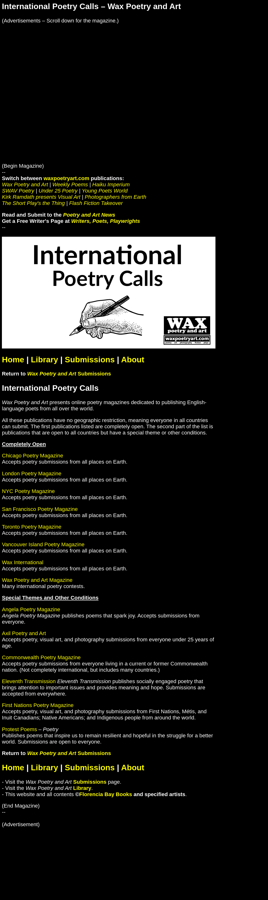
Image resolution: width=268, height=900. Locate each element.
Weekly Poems (70, 185)
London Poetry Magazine (31, 474)
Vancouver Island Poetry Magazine (43, 544)
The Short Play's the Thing (33, 203)
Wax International (22, 562)
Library (44, 359)
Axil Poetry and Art (24, 633)
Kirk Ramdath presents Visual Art (41, 197)
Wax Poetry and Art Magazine (37, 580)
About (132, 359)
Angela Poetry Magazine (31, 609)
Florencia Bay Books (105, 794)
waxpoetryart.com (66, 178)
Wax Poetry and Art (25, 185)
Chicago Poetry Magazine (32, 456)
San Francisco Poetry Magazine (40, 509)
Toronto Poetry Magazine (31, 527)
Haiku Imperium (111, 185)
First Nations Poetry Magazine (38, 705)
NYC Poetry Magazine (28, 491)
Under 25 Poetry (58, 191)
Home (13, 359)
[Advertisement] (134, 57)
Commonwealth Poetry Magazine (41, 657)
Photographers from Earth (115, 197)
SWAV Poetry (18, 191)
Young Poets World (105, 191)
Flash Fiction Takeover (96, 203)
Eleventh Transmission (29, 681)
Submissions (90, 359)
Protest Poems (19, 729)
